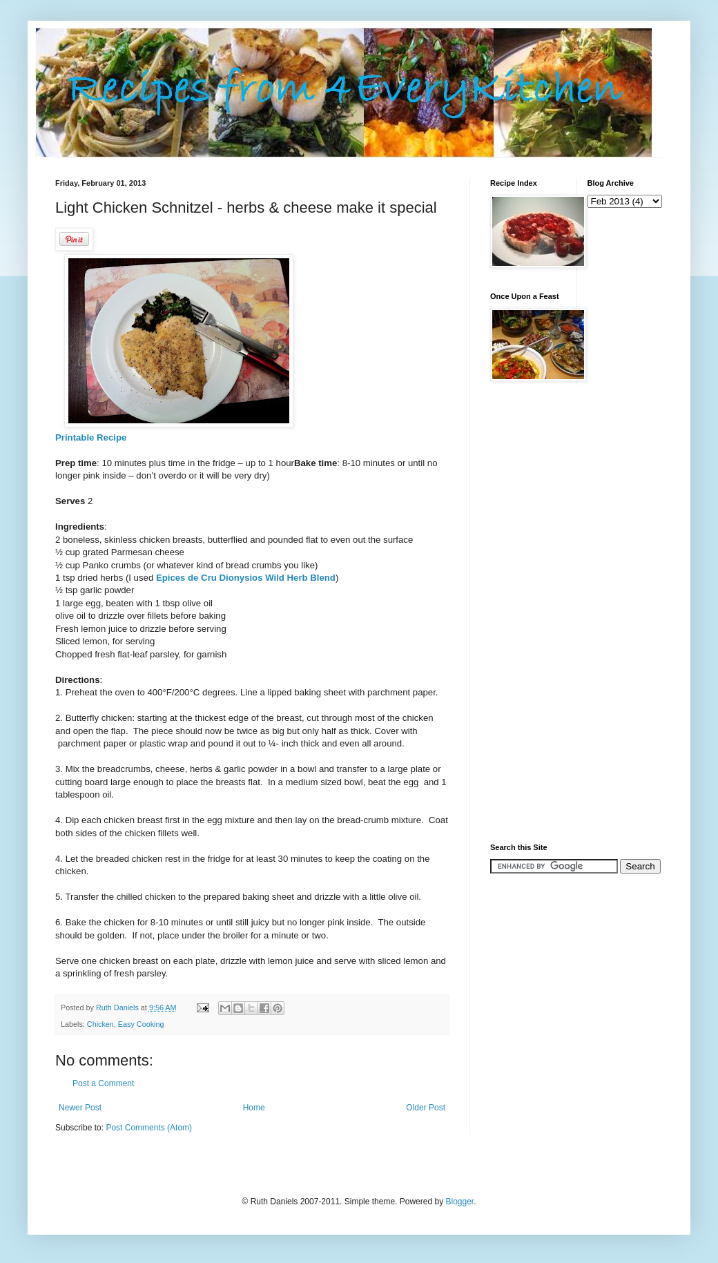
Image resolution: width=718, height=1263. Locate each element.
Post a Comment (103, 1083)
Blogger (459, 1201)
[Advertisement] (545, 612)
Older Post (425, 1107)
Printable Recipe (90, 437)
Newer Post (80, 1107)
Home (254, 1107)
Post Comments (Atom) (149, 1127)
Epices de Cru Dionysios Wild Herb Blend (244, 577)
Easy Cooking (141, 1024)
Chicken (100, 1024)
